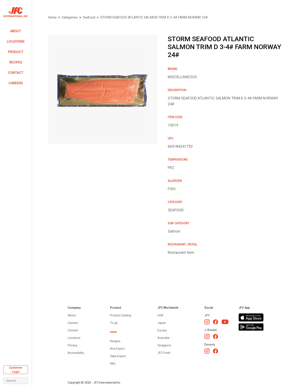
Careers (16, 83)
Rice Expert (117, 348)
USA (160, 315)
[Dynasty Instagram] (207, 351)
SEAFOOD (89, 17)
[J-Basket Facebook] (215, 336)
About (15, 31)
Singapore (164, 345)
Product (15, 52)
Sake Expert (118, 356)
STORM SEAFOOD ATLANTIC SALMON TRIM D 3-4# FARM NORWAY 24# (154, 17)
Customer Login (15, 369)
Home (52, 17)
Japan (162, 323)
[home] (15, 12)
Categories (70, 17)
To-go (114, 323)
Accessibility (76, 352)
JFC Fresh (164, 352)
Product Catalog (120, 315)
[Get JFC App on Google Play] (251, 327)
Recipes (15, 62)
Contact (15, 73)
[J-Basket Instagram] (207, 336)
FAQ (112, 363)
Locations (16, 41)
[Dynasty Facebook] (215, 351)
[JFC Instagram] (207, 322)
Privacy (72, 345)
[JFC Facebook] (215, 322)
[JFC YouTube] (225, 322)
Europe (162, 330)
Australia (163, 337)
